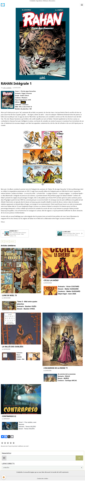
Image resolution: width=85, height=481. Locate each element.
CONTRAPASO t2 (9, 416)
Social (6, 241)
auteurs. (12, 241)
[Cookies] (4, 477)
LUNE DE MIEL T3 (9, 295)
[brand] (3, 4)
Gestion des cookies (42, 478)
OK (79, 458)
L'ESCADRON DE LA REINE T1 (56, 368)
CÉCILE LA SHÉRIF (51, 280)
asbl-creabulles (7, 88)
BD (2, 241)
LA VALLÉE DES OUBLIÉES (12, 347)
